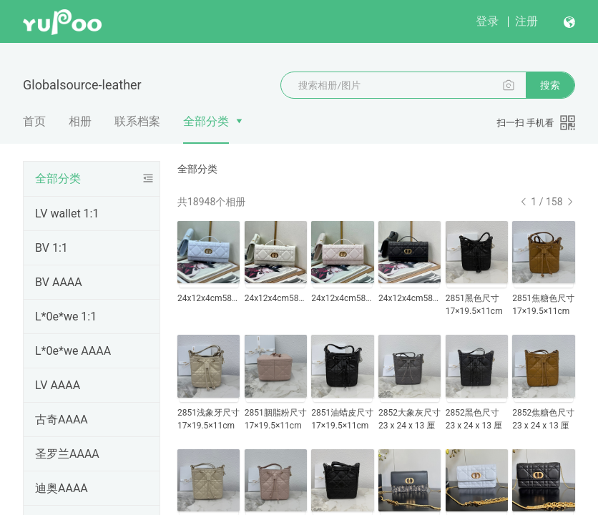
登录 (487, 21)
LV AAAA (57, 385)
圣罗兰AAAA (67, 454)
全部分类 (206, 121)
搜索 (550, 85)
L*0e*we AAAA (73, 351)
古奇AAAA (61, 419)
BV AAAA (58, 282)
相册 (80, 121)
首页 (34, 121)
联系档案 (137, 121)
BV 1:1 (51, 248)
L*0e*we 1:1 (66, 316)
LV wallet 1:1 (67, 213)
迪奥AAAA (61, 488)
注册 (526, 21)
